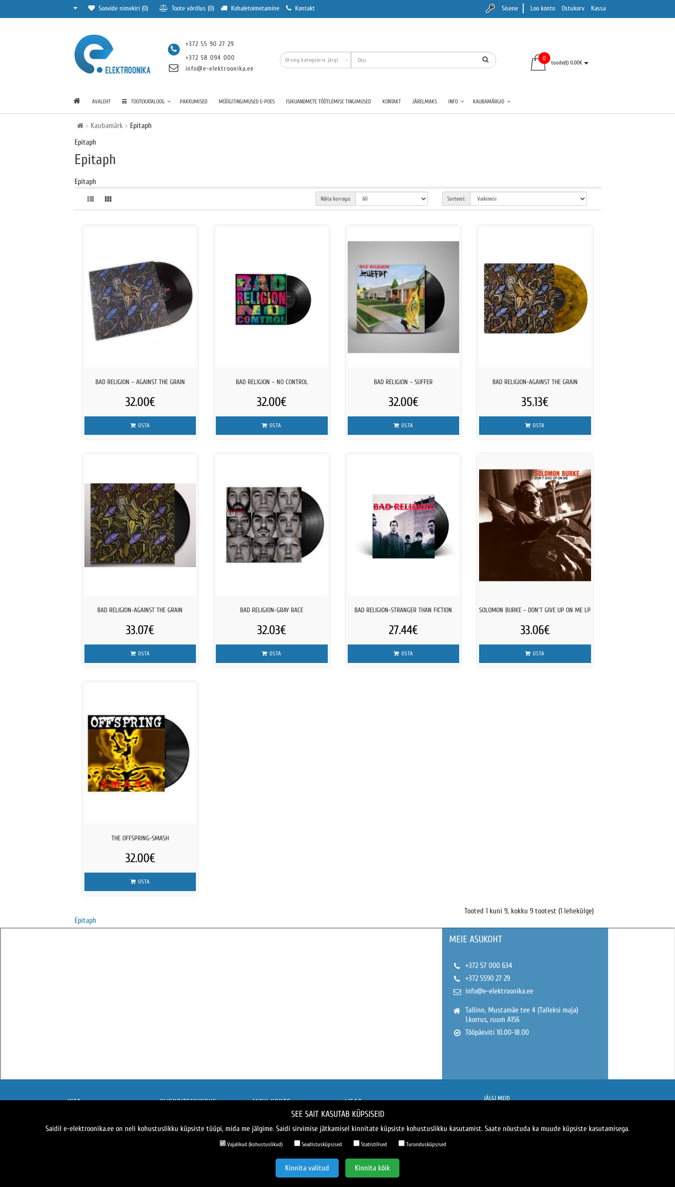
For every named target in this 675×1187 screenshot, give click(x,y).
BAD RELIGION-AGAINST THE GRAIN (535, 382)
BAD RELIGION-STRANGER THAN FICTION (403, 610)
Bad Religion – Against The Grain (140, 382)
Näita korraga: (336, 198)
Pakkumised (193, 101)
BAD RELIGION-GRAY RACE (271, 610)
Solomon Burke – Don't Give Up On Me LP (535, 610)
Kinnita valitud (307, 1168)
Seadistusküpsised (318, 1144)
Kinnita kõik (372, 1168)
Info (456, 101)
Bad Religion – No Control (272, 382)
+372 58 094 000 (210, 58)
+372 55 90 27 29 (209, 44)
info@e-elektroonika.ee (219, 68)
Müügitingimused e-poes (247, 101)
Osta (140, 425)
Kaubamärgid (492, 101)
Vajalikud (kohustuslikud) (251, 1144)
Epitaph (85, 920)
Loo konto (542, 8)
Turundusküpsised (422, 1144)
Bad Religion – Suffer (403, 382)
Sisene (510, 8)
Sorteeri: (456, 198)
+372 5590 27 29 (487, 978)
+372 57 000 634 (488, 965)
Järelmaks (424, 101)
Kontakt (391, 101)
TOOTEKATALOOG (146, 101)
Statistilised (370, 1144)
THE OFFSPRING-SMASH (140, 838)
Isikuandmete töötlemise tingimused (328, 101)
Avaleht (101, 101)
